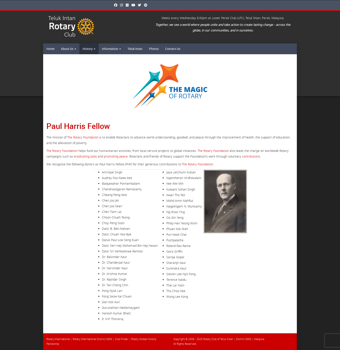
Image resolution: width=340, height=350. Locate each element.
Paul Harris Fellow (78, 126)
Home (50, 49)
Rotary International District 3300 (92, 339)
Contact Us (172, 49)
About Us (68, 49)
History (89, 49)
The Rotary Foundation (82, 137)
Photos (154, 49)
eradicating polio (85, 156)
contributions (251, 156)
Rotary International (58, 339)
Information (111, 49)
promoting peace (116, 156)
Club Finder (121, 339)
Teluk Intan (135, 49)
